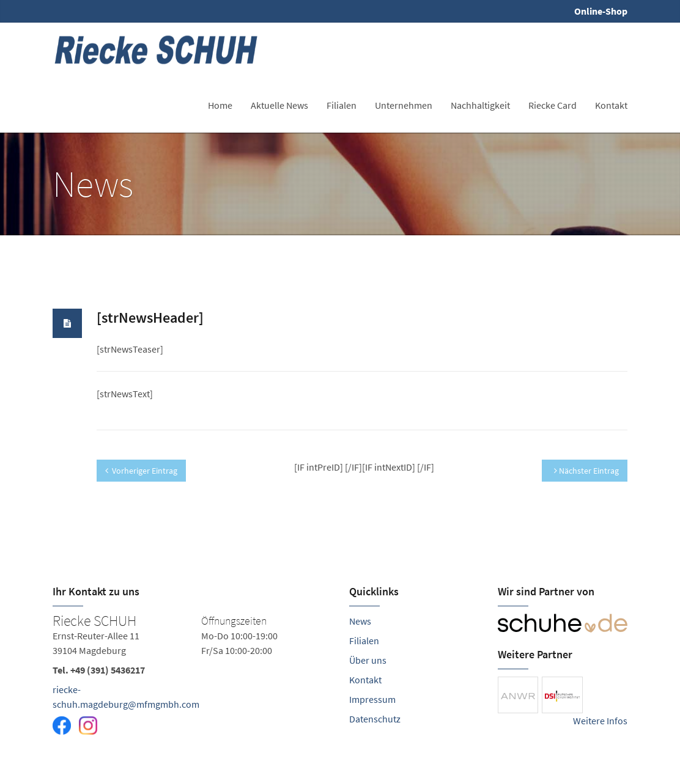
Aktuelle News (279, 105)
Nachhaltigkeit (480, 105)
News (360, 621)
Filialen (342, 105)
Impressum (372, 699)
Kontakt (611, 105)
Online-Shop (600, 11)
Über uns (367, 660)
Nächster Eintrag (586, 470)
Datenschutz (375, 719)
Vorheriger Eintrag (141, 470)
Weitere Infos (600, 720)
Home (220, 105)
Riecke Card (552, 105)
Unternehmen (403, 105)
